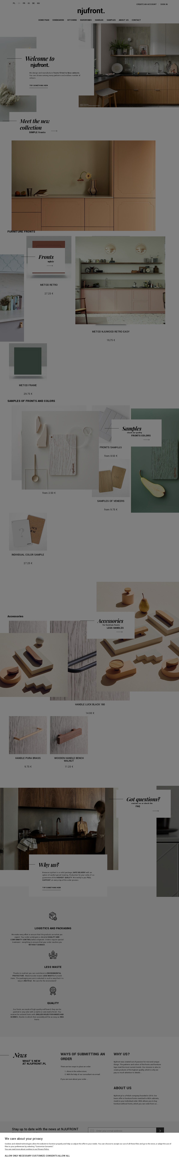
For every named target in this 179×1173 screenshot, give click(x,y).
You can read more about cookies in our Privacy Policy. (27, 1149)
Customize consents (45, 1155)
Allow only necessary (18, 1155)
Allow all (64, 1155)
